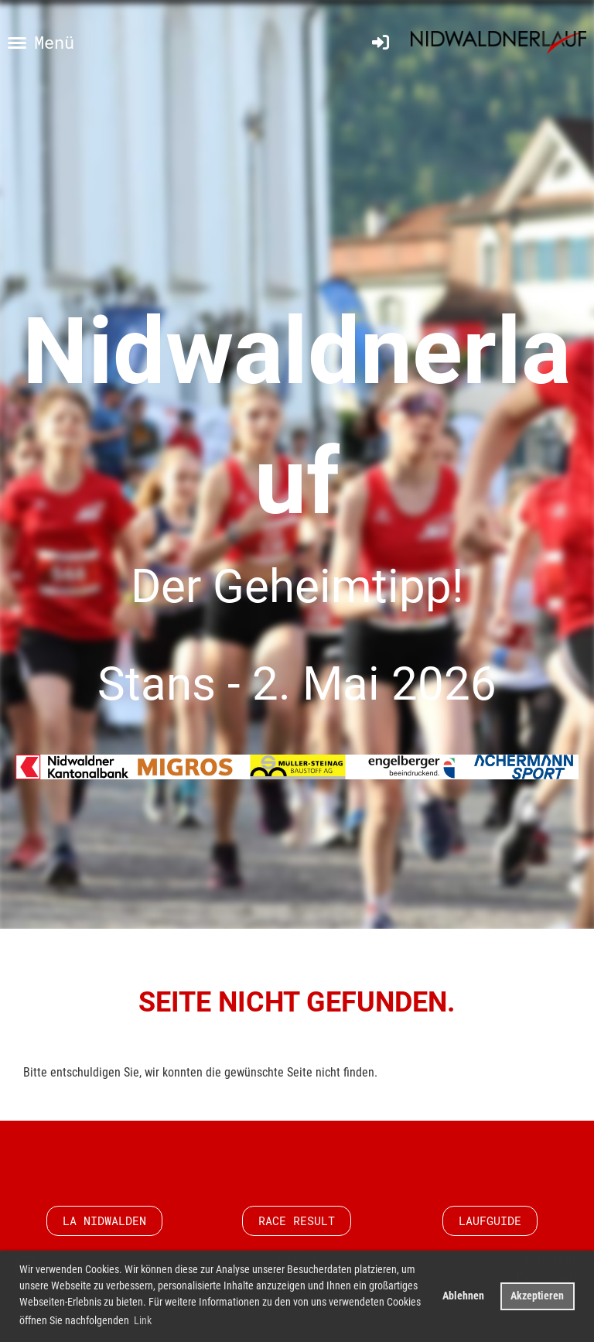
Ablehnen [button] (463, 1296)
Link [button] (143, 1320)
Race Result (296, 1220)
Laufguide (490, 1220)
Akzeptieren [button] (537, 1296)
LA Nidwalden (104, 1220)
